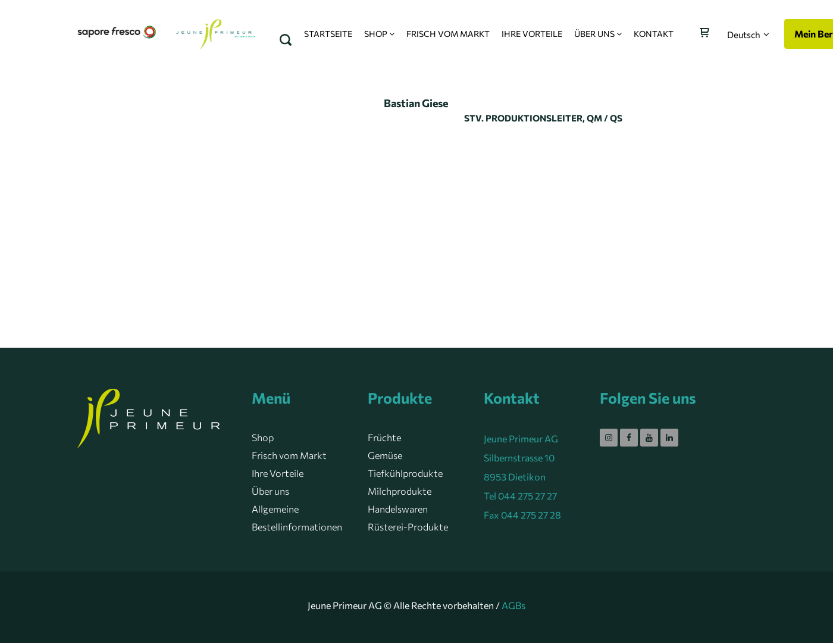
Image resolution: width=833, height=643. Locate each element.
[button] (748, 34)
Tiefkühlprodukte (405, 473)
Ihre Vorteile (277, 473)
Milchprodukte (399, 491)
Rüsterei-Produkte (408, 526)
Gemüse (385, 455)
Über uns (270, 491)
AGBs (513, 605)
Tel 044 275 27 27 (520, 495)
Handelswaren (398, 508)
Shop (263, 437)
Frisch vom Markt (289, 455)
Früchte (384, 437)
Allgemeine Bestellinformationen (297, 517)
